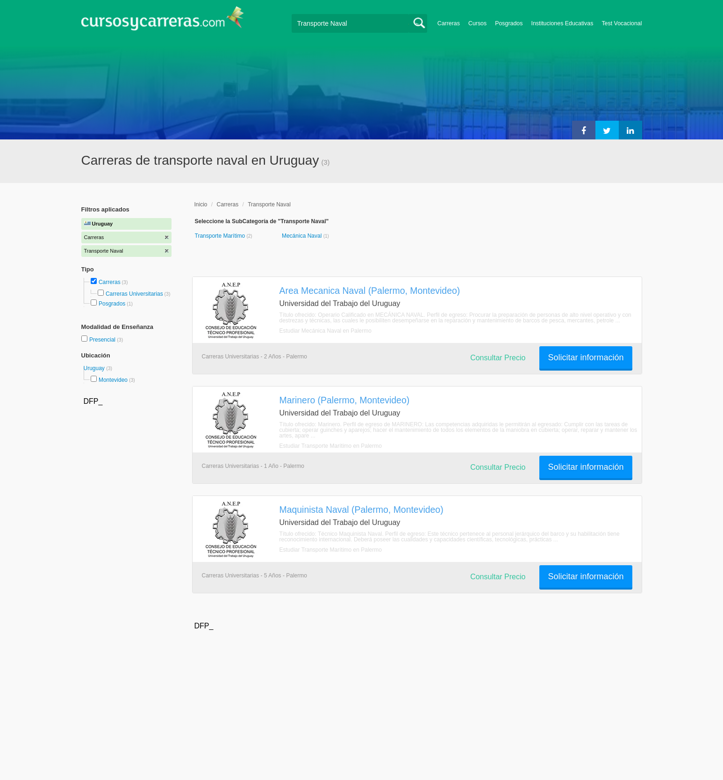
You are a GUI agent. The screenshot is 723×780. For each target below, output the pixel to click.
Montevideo (113, 380)
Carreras (448, 23)
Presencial (103, 339)
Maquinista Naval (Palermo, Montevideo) (361, 509)
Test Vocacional (621, 23)
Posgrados (509, 23)
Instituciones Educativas (562, 23)
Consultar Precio (497, 358)
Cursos (477, 23)
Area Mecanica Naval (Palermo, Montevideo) (369, 290)
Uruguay (95, 368)
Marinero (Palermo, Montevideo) (344, 400)
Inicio (201, 204)
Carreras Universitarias (134, 294)
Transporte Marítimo (221, 236)
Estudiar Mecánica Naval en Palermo (325, 331)
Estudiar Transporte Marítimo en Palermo (330, 446)
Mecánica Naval (302, 236)
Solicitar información (585, 357)
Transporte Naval (269, 204)
